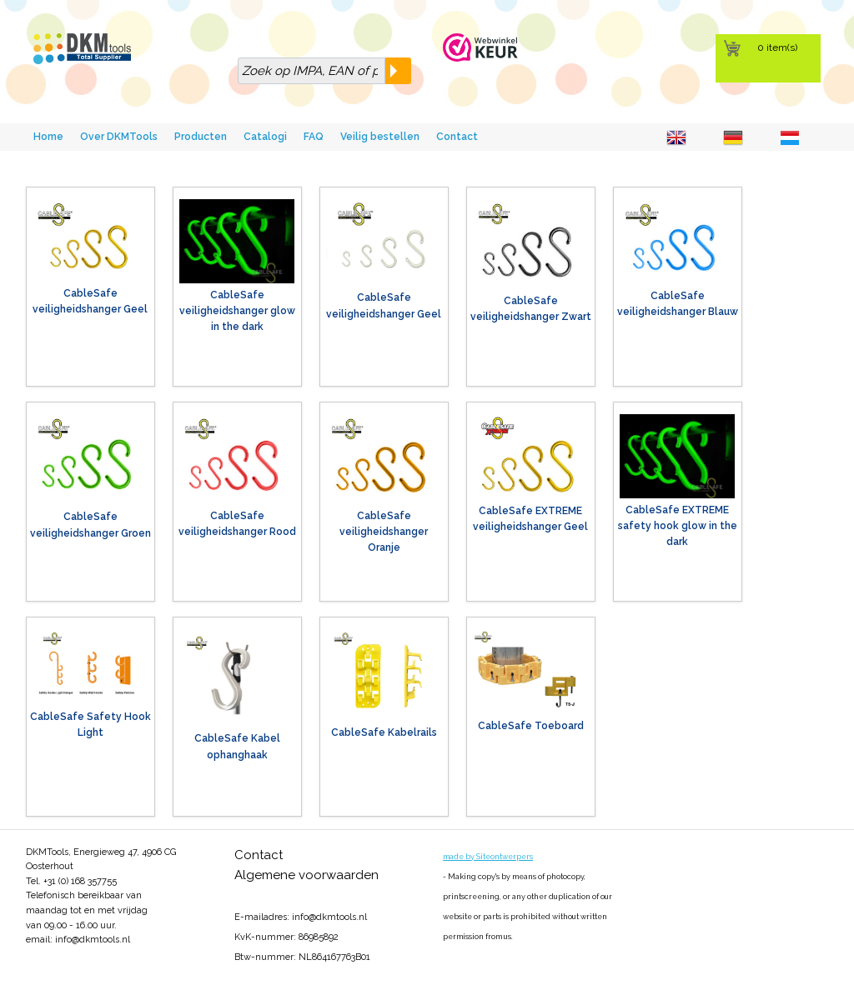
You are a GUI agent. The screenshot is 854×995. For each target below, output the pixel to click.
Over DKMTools (119, 136)
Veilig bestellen (379, 136)
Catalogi (265, 136)
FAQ (314, 136)
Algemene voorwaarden (306, 875)
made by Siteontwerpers (488, 856)
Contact (457, 136)
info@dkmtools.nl (92, 939)
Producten (200, 136)
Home (48, 136)
